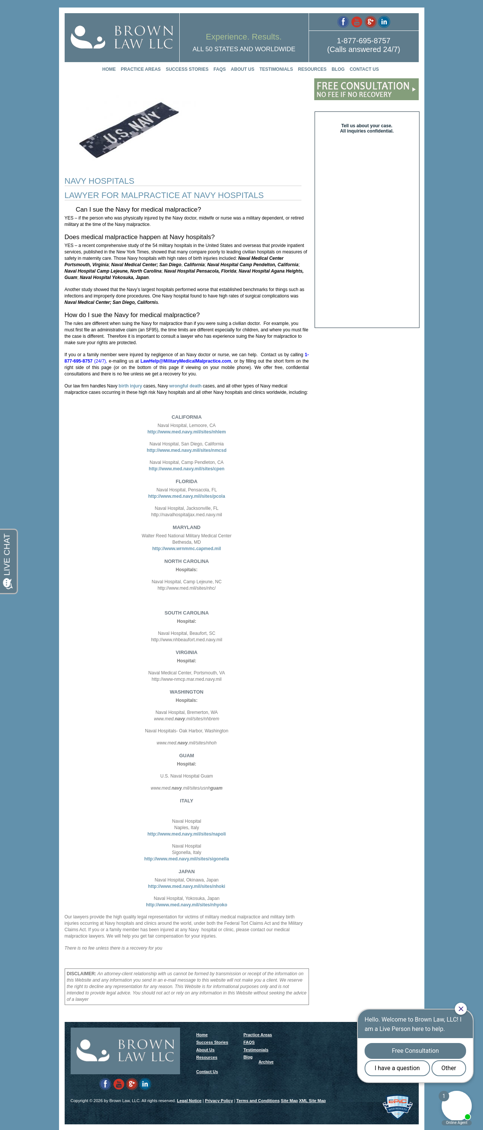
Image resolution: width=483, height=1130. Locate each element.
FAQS (219, 69)
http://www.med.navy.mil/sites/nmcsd (186, 450)
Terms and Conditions (258, 1100)
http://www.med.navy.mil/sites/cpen (186, 468)
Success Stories (187, 69)
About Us (242, 69)
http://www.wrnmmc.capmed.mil (186, 548)
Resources (312, 69)
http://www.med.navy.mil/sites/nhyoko (186, 904)
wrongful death (185, 386)
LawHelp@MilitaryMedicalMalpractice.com (186, 361)
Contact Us (364, 69)
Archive (266, 1062)
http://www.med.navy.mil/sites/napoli (186, 834)
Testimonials (276, 69)
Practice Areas (140, 69)
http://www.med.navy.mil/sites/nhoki (186, 886)
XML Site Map (312, 1100)
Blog (338, 69)
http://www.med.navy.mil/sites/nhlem (186, 432)
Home (109, 69)
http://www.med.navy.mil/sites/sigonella (186, 859)
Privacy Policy (219, 1100)
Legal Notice (189, 1100)
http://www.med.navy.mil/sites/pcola (186, 496)
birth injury (129, 386)
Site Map (289, 1100)
